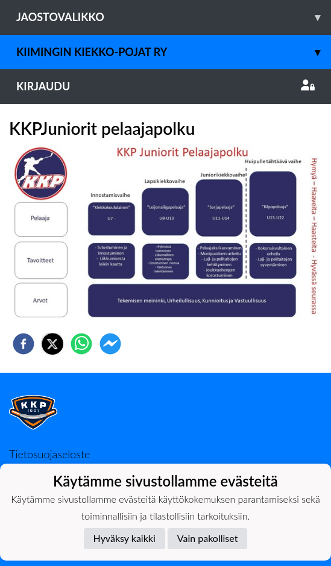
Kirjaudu (165, 86)
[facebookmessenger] (110, 344)
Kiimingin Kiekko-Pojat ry (173, 52)
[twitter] (52, 344)
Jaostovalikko (173, 17)
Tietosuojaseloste (49, 454)
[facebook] (23, 344)
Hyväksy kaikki (124, 538)
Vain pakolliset (207, 538)
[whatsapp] (81, 344)
